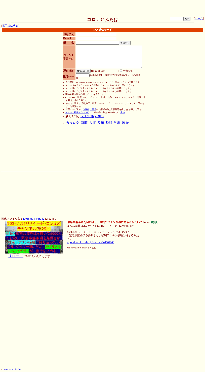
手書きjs (68, 58)
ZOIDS (99, 116)
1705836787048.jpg (33, 218)
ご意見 (93, 109)
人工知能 (87, 116)
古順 (92, 123)
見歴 (117, 123)
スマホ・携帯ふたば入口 (77, 112)
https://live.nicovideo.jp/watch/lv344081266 (90, 242)
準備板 (86, 109)
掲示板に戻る (10, 25)
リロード (15, 256)
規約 (122, 112)
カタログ (72, 123)
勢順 (109, 123)
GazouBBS (8, 369)
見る (94, 248)
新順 (84, 123)
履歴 (125, 123)
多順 (100, 123)
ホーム (199, 18)
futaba (18, 369)
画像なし (126, 70)
